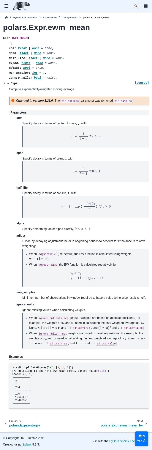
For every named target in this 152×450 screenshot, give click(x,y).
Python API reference (25, 17)
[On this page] (145, 6)
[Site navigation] (6, 6)
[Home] (6, 17)
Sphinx (26, 444)
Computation (70, 17)
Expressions (50, 17)
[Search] (136, 6)
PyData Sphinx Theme (124, 441)
